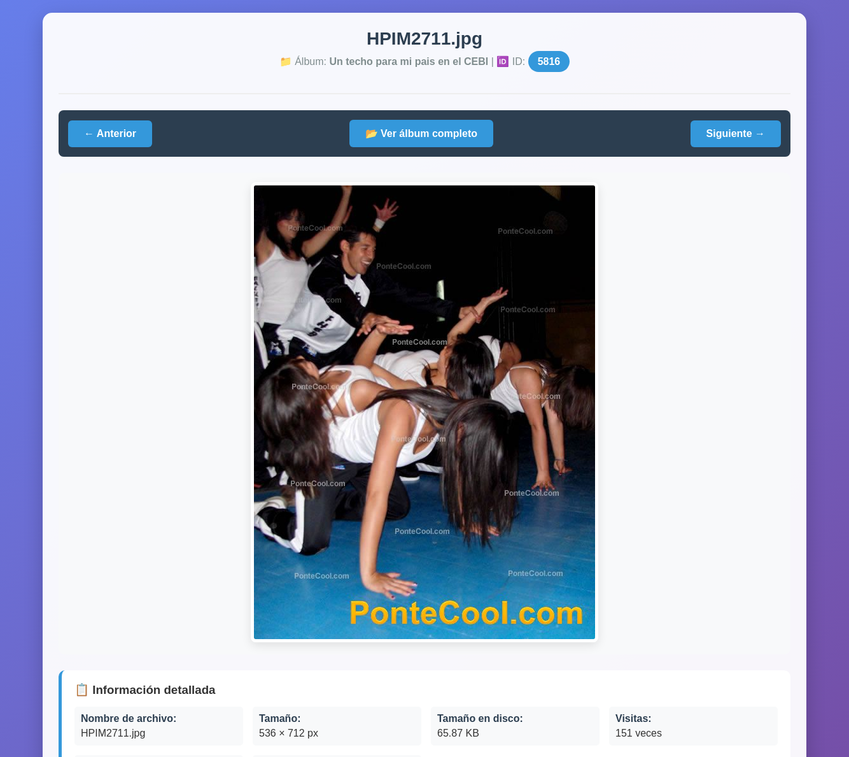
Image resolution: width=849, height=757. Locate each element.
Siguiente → (735, 133)
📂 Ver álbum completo (421, 133)
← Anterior (110, 133)
